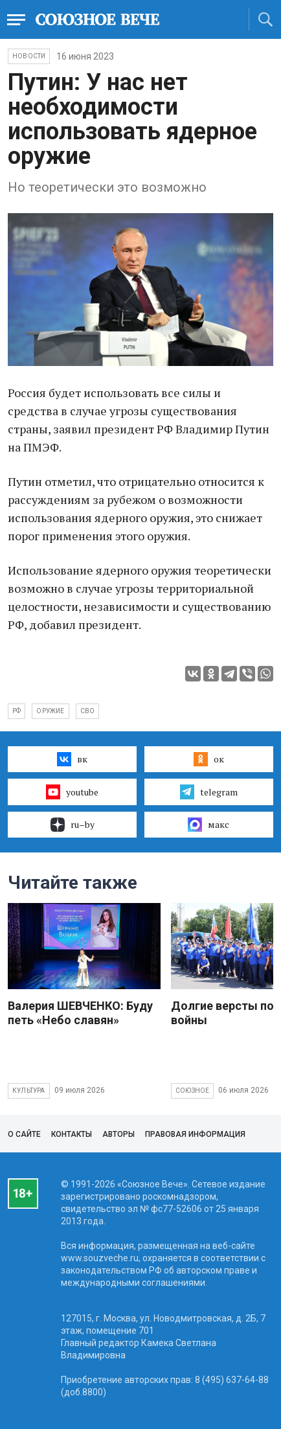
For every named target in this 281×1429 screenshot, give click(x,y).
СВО (87, 710)
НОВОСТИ (28, 56)
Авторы (118, 1134)
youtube (72, 791)
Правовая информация (195, 1134)
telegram (209, 791)
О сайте (24, 1134)
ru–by (73, 824)
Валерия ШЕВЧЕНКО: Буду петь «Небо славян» (80, 1013)
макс (208, 824)
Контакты (71, 1134)
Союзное (192, 1090)
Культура (28, 1090)
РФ (16, 710)
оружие (50, 710)
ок (209, 759)
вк (72, 759)
